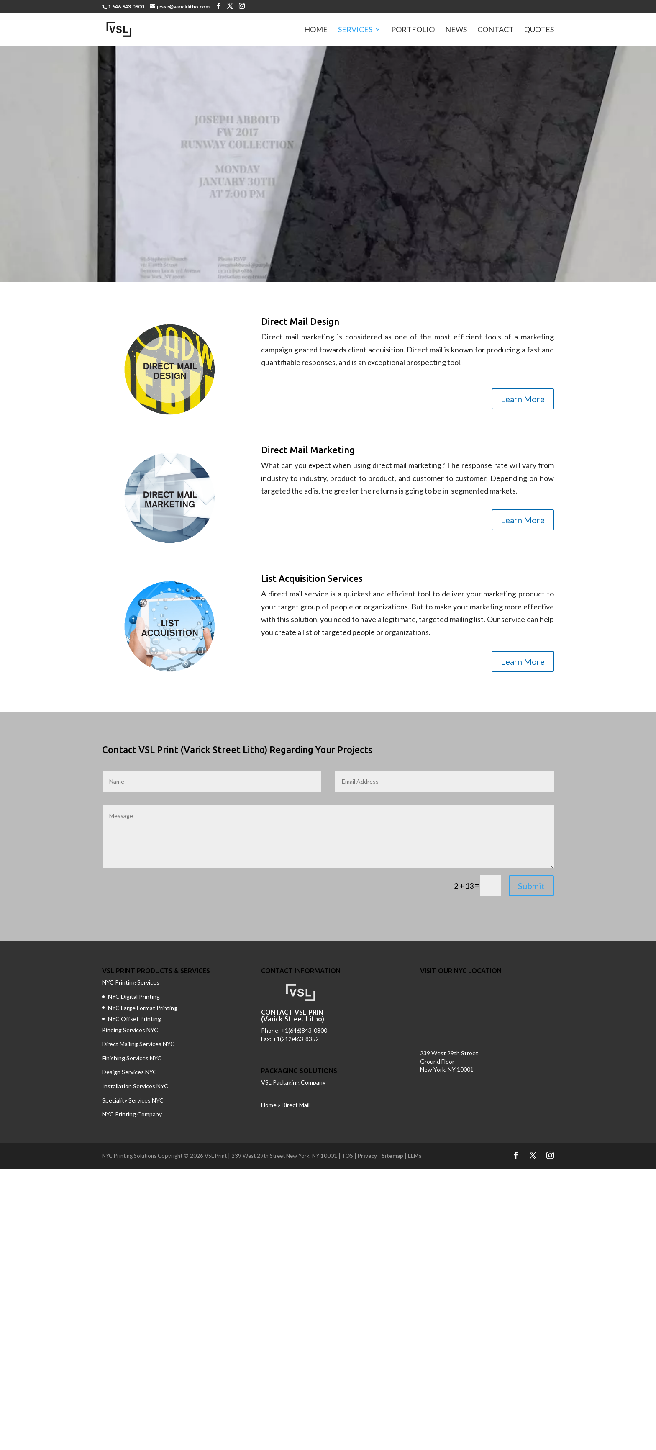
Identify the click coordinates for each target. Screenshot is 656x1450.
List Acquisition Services (312, 578)
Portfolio (413, 30)
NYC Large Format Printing (142, 1007)
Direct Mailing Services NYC (139, 1043)
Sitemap (392, 1155)
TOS (347, 1155)
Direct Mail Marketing (308, 450)
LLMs (415, 1155)
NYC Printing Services (130, 982)
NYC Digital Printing (134, 996)
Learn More (523, 399)
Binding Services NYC (130, 1030)
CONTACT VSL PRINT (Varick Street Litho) (294, 1015)
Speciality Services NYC (133, 1100)
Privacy (367, 1155)
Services (355, 30)
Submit (531, 886)
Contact (495, 30)
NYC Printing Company (132, 1114)
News (456, 30)
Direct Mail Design (300, 321)
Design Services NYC (129, 1071)
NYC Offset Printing (134, 1018)
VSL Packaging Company (293, 1082)
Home (316, 30)
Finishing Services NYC (131, 1058)
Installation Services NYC (135, 1086)
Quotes (539, 30)
